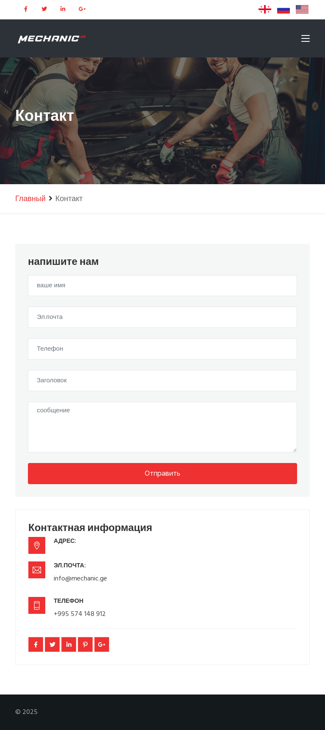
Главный (30, 199)
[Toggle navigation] (305, 40)
